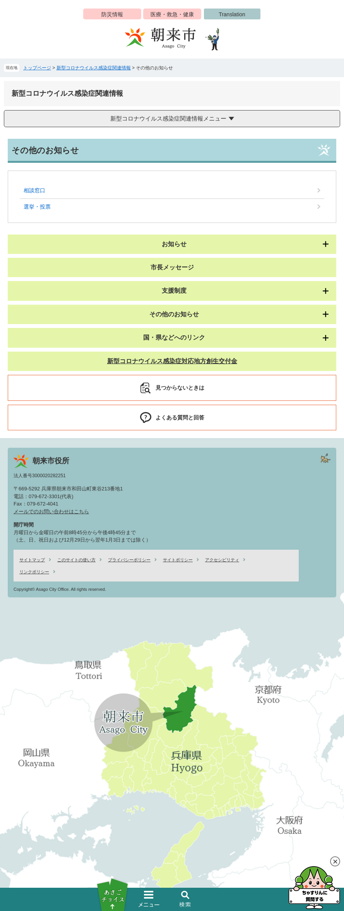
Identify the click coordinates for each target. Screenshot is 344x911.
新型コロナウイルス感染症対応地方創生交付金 (172, 361)
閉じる (335, 861)
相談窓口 (34, 190)
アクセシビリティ (222, 559)
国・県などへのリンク (174, 337)
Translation (232, 14)
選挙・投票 (37, 207)
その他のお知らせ (174, 314)
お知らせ (174, 244)
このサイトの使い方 (76, 559)
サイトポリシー (178, 559)
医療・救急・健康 (172, 14)
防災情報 (112, 14)
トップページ (37, 68)
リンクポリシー (34, 571)
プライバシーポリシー (129, 559)
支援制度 (174, 290)
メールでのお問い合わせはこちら (51, 511)
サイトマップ (32, 559)
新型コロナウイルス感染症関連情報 (93, 68)
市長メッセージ (172, 267)
